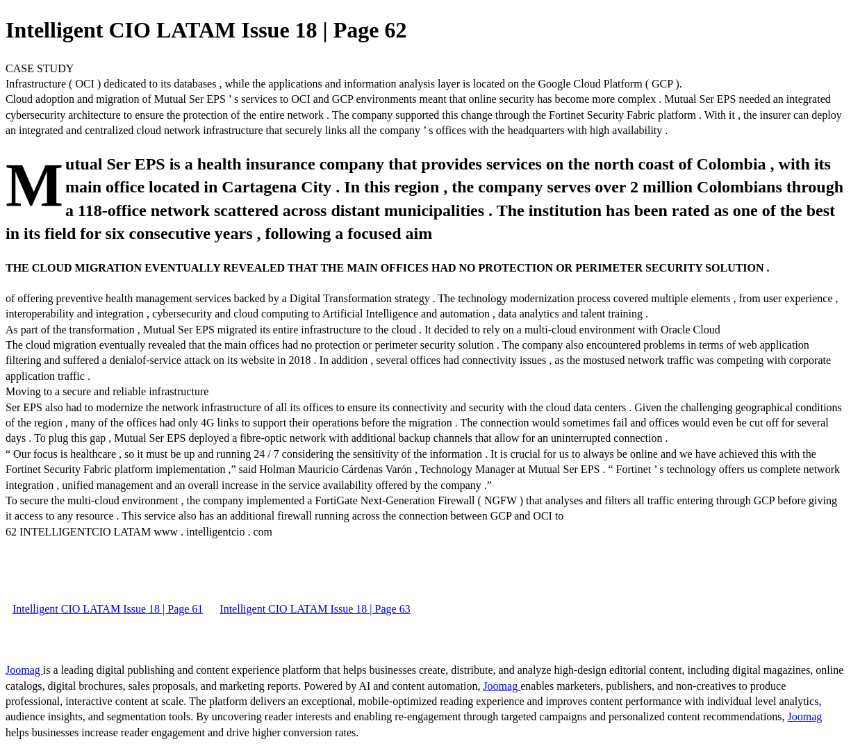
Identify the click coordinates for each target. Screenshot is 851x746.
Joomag (24, 670)
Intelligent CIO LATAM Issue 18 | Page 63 (315, 609)
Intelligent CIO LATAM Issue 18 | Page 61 (108, 609)
